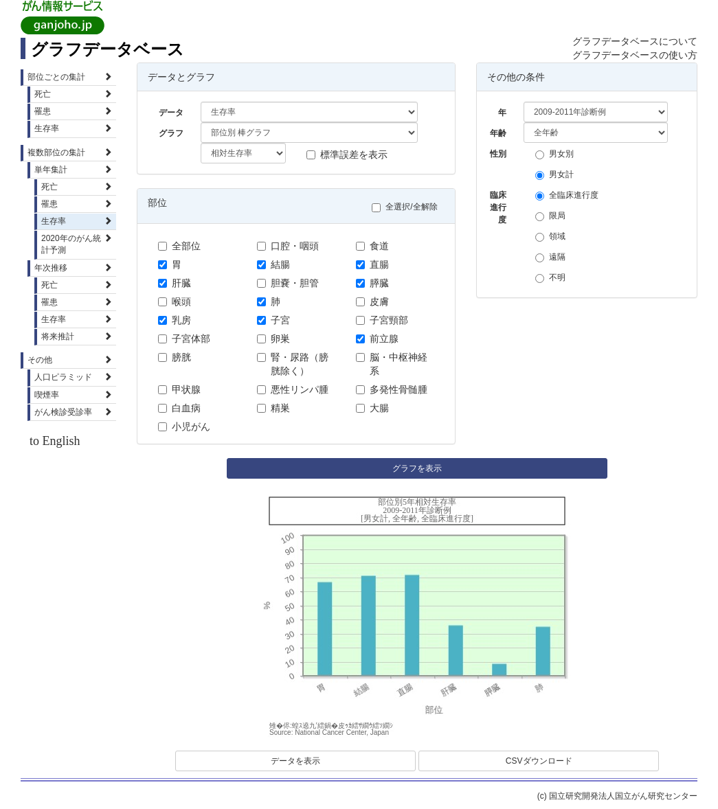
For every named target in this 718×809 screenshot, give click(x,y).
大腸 (372, 407)
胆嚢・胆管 (288, 282)
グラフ (171, 133)
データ (171, 112)
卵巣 (273, 338)
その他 (69, 360)
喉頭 (174, 301)
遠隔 (553, 257)
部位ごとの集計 (69, 77)
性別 (498, 154)
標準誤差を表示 (347, 154)
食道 (372, 245)
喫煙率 (73, 395)
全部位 (179, 245)
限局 (553, 216)
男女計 (558, 175)
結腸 (273, 264)
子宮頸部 (382, 320)
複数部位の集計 (69, 152)
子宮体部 (184, 338)
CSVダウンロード (539, 761)
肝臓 (174, 282)
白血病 (179, 407)
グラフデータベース (107, 49)
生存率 (73, 128)
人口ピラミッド (73, 377)
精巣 (273, 407)
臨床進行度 (498, 197)
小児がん (184, 426)
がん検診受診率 (73, 412)
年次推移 (73, 268)
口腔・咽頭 (288, 245)
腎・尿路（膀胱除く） (292, 364)
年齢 (498, 133)
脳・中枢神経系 (391, 364)
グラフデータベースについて (634, 41)
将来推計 (76, 336)
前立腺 (377, 338)
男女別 (558, 154)
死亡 (73, 94)
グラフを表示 (417, 468)
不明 (553, 278)
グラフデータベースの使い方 (634, 54)
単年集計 (73, 169)
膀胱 (174, 357)
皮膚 (372, 301)
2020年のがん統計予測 (76, 244)
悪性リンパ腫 (292, 389)
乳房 (174, 320)
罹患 (73, 111)
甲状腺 (179, 389)
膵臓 (372, 282)
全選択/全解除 (408, 207)
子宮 (273, 320)
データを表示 (295, 761)
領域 (553, 236)
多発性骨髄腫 (391, 389)
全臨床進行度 (570, 195)
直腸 (372, 264)
